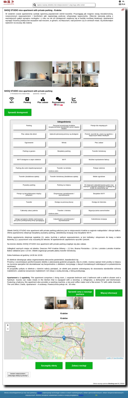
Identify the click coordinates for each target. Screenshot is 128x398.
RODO (81, 395)
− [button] (7, 329)
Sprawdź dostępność (18, 112)
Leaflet (109, 358)
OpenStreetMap (118, 358)
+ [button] (7, 325)
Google (39, 393)
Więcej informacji (109, 293)
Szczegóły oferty (49, 366)
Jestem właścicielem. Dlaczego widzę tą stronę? (18, 374)
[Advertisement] (64, 42)
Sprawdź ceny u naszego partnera (80, 293)
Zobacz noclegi (79, 366)
